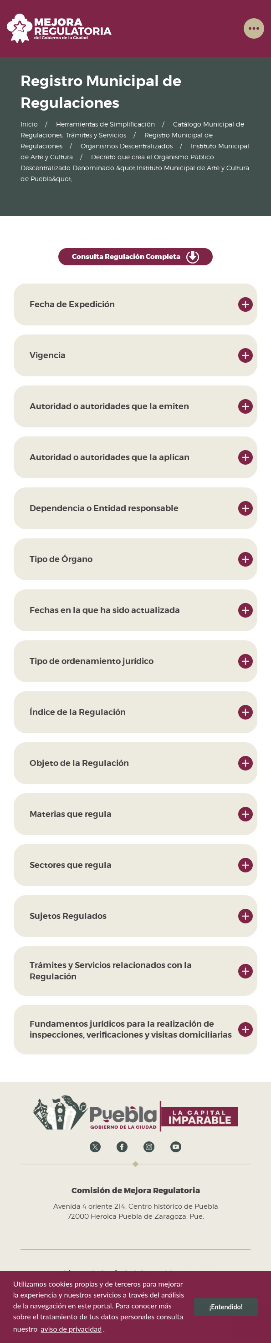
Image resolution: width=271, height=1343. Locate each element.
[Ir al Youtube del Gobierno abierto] (175, 1146)
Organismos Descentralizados (127, 146)
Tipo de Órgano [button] (61, 559)
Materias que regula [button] (71, 814)
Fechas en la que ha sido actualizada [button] (105, 610)
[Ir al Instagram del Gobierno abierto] (148, 1146)
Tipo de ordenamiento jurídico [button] (91, 661)
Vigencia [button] (48, 355)
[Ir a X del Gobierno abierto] (95, 1146)
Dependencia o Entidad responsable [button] (104, 508)
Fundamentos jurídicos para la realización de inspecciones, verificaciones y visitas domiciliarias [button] (131, 1029)
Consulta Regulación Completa (135, 257)
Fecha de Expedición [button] (72, 304)
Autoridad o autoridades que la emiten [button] (109, 406)
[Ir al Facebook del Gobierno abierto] (122, 1146)
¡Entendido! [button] (225, 1307)
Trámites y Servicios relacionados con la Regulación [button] (111, 970)
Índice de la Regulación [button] (78, 712)
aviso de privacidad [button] (71, 1328)
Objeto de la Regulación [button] (79, 763)
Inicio (29, 124)
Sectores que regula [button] (71, 865)
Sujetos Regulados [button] (68, 916)
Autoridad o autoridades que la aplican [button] (109, 457)
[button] (254, 28)
